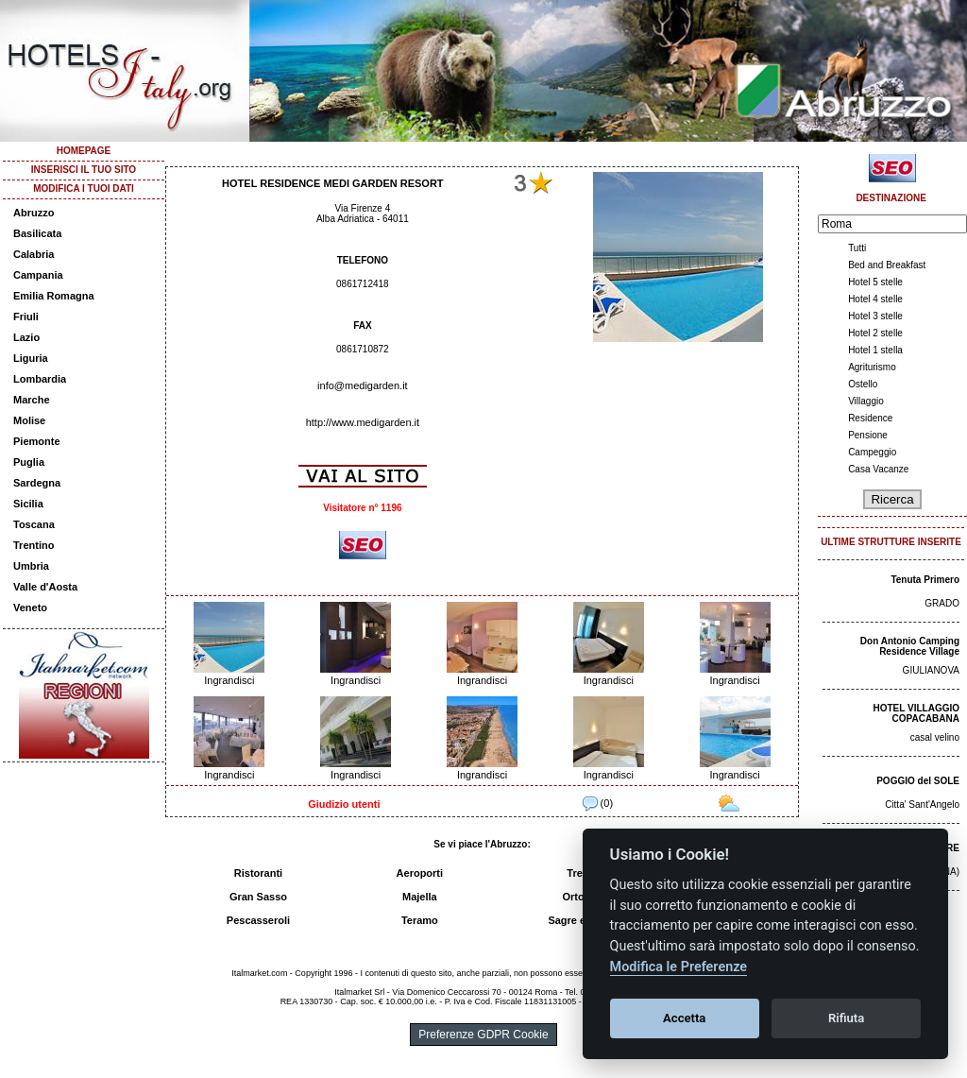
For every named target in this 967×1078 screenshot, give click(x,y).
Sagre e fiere (579, 920)
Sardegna (36, 482)
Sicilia (28, 503)
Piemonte (36, 441)
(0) (598, 803)
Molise (29, 420)
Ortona (579, 896)
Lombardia (39, 379)
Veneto (30, 607)
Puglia (28, 462)
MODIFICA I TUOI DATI (83, 188)
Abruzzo (33, 212)
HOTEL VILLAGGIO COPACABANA (916, 713)
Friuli (26, 316)
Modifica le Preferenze (679, 967)
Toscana (34, 524)
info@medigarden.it (362, 385)
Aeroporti (420, 873)
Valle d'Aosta (45, 586)
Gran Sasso (258, 896)
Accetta (684, 1018)
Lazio (26, 337)
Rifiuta (846, 1018)
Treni (579, 873)
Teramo (419, 920)
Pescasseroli (258, 920)
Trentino (33, 545)
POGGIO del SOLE (917, 781)
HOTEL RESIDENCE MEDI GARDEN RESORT (333, 183)
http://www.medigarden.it (362, 422)
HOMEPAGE (84, 150)
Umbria (31, 566)
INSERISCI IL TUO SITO (83, 169)
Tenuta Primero (925, 579)
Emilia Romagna (53, 295)
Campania (38, 275)
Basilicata (37, 233)
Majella (419, 896)
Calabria (33, 254)
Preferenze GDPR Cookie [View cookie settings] (483, 1034)
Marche (31, 399)
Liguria (30, 358)
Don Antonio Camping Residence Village (909, 646)
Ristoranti (258, 873)
